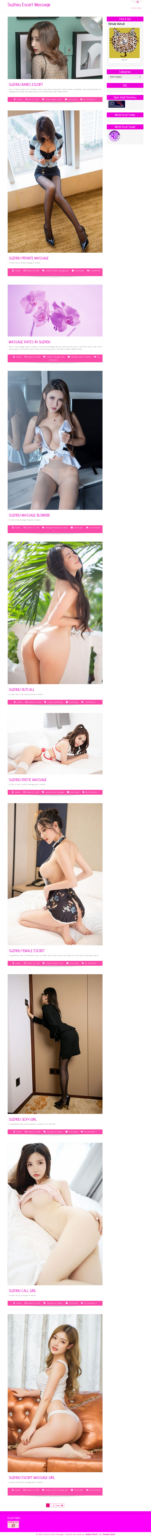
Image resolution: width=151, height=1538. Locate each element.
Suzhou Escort (91, 1534)
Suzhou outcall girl (55, 702)
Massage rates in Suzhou (81, 357)
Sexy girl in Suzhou (54, 1131)
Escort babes (136, 8)
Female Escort (109, 1534)
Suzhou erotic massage (54, 792)
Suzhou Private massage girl (57, 270)
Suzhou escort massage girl (57, 1490)
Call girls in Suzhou (55, 1303)
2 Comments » (90, 702)
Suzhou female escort (54, 963)
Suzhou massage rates (56, 357)
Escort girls (72, 99)
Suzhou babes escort (54, 99)
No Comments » (90, 99)
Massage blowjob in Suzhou (57, 527)
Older (59, 1505)
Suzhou (19, 99)
